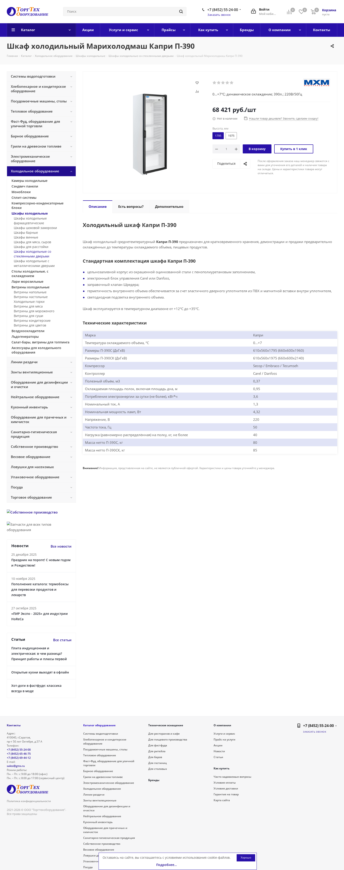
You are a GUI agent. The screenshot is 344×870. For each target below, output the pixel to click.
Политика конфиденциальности (29, 801)
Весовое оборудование (98, 849)
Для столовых (157, 769)
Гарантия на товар (226, 794)
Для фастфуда (157, 745)
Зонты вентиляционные (99, 800)
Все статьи (62, 640)
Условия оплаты (225, 782)
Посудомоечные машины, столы (105, 749)
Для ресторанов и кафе (164, 734)
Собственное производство (101, 844)
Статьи (218, 757)
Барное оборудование (98, 771)
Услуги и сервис (224, 734)
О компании (222, 725)
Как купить (221, 768)
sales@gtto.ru (16, 766)
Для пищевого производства (167, 739)
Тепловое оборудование (99, 755)
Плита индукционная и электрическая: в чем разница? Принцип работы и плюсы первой (39, 653)
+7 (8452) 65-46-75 (19, 754)
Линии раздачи (93, 794)
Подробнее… (166, 865)
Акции (218, 745)
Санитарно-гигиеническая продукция (109, 838)
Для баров (155, 757)
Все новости (61, 546)
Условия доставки (226, 788)
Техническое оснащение (165, 725)
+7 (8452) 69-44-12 (19, 758)
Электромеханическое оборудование (108, 783)
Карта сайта (222, 800)
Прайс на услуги (224, 739)
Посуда (88, 867)
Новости (219, 751)
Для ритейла (156, 751)
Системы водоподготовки (100, 734)
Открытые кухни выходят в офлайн (40, 672)
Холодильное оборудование (102, 789)
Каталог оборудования (99, 725)
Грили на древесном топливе (103, 777)
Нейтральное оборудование (102, 816)
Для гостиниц (157, 763)
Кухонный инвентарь (98, 822)
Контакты (14, 725)
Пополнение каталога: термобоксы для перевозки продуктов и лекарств (39, 589)
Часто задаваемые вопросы (232, 777)
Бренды (153, 780)
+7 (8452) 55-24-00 (222, 9)
